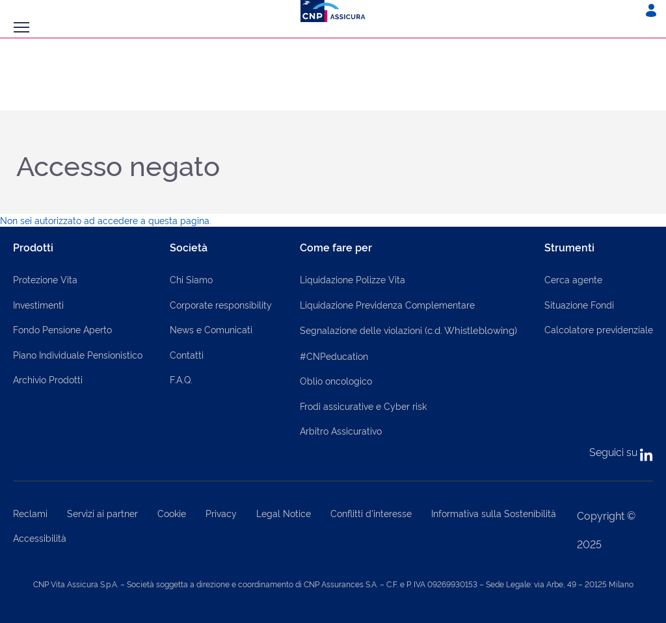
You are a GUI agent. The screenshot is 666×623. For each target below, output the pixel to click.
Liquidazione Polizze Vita (352, 279)
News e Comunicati (211, 329)
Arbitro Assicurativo (341, 430)
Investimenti (38, 304)
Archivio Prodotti (48, 379)
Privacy (221, 513)
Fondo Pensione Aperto (62, 329)
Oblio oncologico (336, 380)
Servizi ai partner (102, 513)
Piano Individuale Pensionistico (77, 354)
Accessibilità (39, 537)
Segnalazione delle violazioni (408, 330)
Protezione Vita (45, 279)
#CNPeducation (334, 356)
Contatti (187, 354)
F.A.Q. (181, 379)
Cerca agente (573, 279)
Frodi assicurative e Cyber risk (363, 406)
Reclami (30, 513)
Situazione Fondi (579, 304)
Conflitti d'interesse (371, 513)
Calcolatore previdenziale (598, 329)
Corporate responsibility (221, 304)
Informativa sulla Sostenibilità (493, 513)
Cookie (171, 513)
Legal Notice (283, 513)
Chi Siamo (191, 279)
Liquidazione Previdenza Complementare (387, 304)
